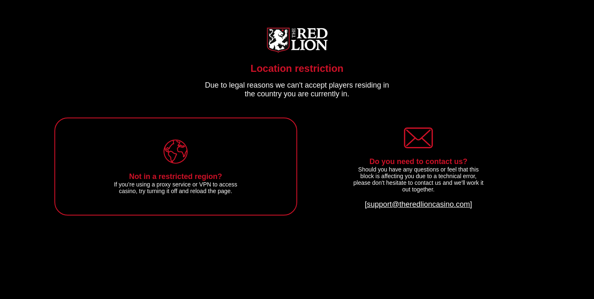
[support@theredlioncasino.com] (418, 204)
